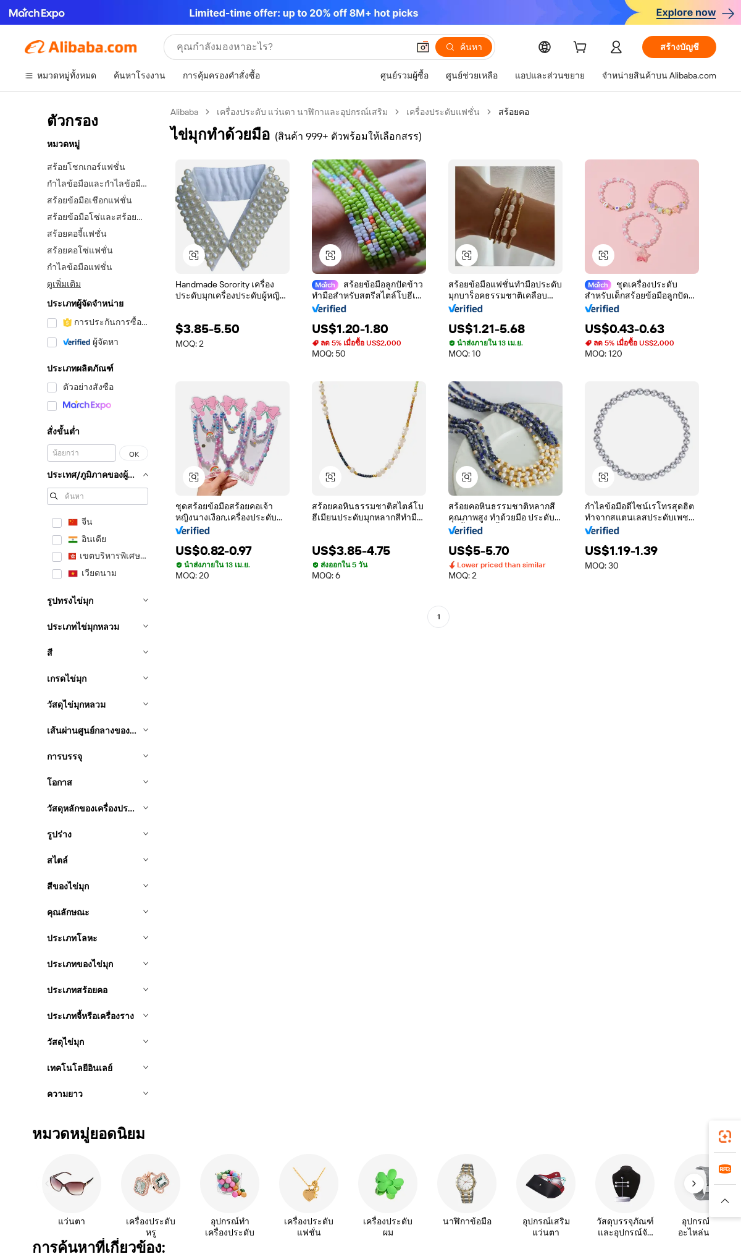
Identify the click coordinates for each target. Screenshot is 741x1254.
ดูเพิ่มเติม (64, 284)
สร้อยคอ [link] (513, 112)
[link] (725, 1137)
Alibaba (184, 112)
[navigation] (94, 606)
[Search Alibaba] (291, 47)
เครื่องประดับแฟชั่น (443, 112)
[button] (423, 47)
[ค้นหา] (463, 47)
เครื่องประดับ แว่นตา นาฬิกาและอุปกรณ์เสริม (302, 112)
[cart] (582, 49)
